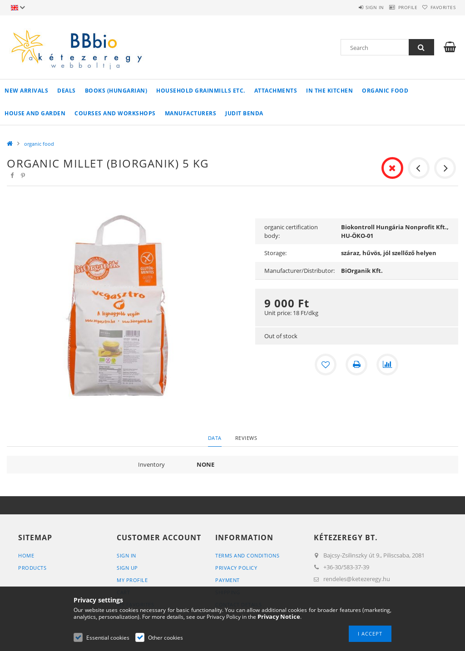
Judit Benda (244, 113)
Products (32, 567)
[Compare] (387, 364)
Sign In (126, 555)
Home (26, 555)
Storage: (275, 253)
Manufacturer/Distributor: (299, 270)
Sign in (353, 7)
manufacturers (191, 113)
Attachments (275, 90)
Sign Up (127, 567)
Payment (227, 580)
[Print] (356, 364)
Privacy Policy (236, 567)
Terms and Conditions (247, 555)
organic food (385, 90)
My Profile (132, 580)
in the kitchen (329, 90)
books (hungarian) (116, 90)
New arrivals (26, 90)
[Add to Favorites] (325, 364)
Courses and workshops (115, 113)
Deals (66, 90)
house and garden (35, 113)
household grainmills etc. (200, 90)
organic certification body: (291, 231)
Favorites (438, 7)
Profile (395, 7)
